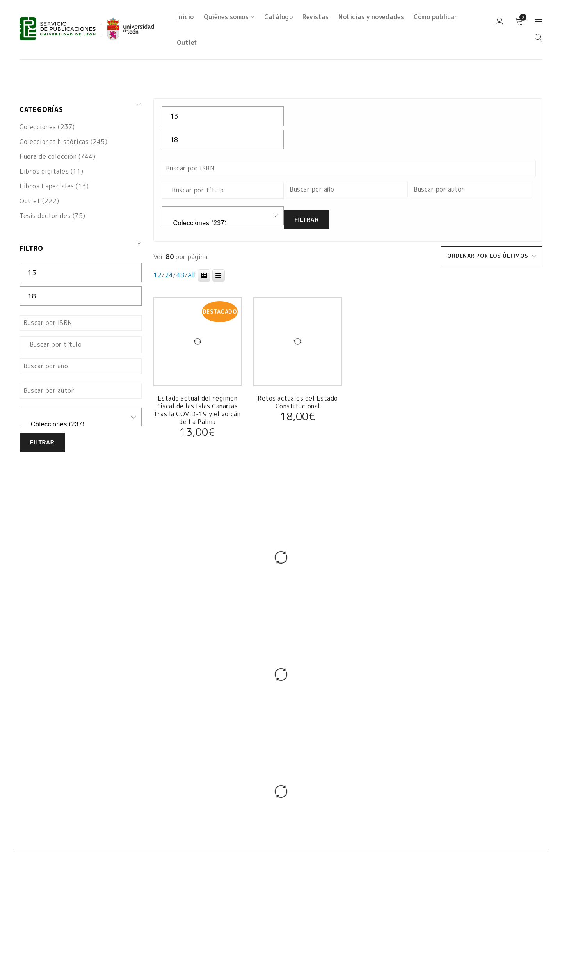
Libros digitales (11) (52, 171)
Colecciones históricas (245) (63, 141)
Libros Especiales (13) (54, 186)
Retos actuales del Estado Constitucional (298, 402)
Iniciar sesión (499, 22)
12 (157, 275)
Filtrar (42, 442)
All (192, 275)
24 (169, 275)
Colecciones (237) (47, 126)
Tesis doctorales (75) (52, 215)
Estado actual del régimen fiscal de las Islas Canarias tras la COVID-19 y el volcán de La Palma (197, 410)
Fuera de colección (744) (57, 156)
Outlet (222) (39, 201)
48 (180, 275)
